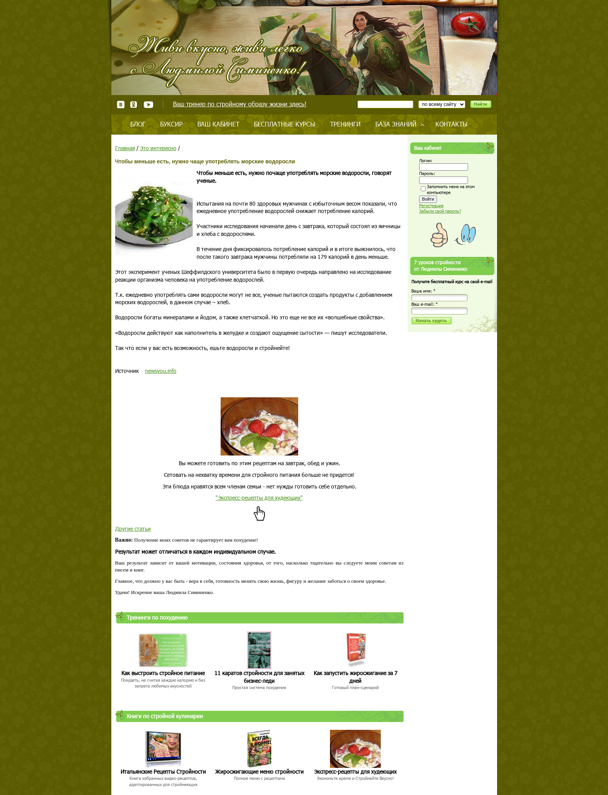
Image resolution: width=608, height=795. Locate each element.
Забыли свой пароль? (440, 210)
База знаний (395, 124)
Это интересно (158, 148)
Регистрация (431, 205)
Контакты (451, 124)
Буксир (171, 124)
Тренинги (345, 124)
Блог (137, 124)
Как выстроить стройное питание (163, 673)
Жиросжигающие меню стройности (259, 771)
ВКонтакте (120, 104)
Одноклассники (134, 104)
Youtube (148, 104)
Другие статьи (133, 528)
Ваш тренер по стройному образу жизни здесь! (239, 104)
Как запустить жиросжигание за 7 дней (355, 676)
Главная (125, 148)
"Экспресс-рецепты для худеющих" (259, 497)
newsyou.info (160, 370)
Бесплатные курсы (284, 124)
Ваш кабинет (218, 124)
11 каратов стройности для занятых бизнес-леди (259, 676)
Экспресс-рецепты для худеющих (355, 771)
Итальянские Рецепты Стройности (163, 771)
